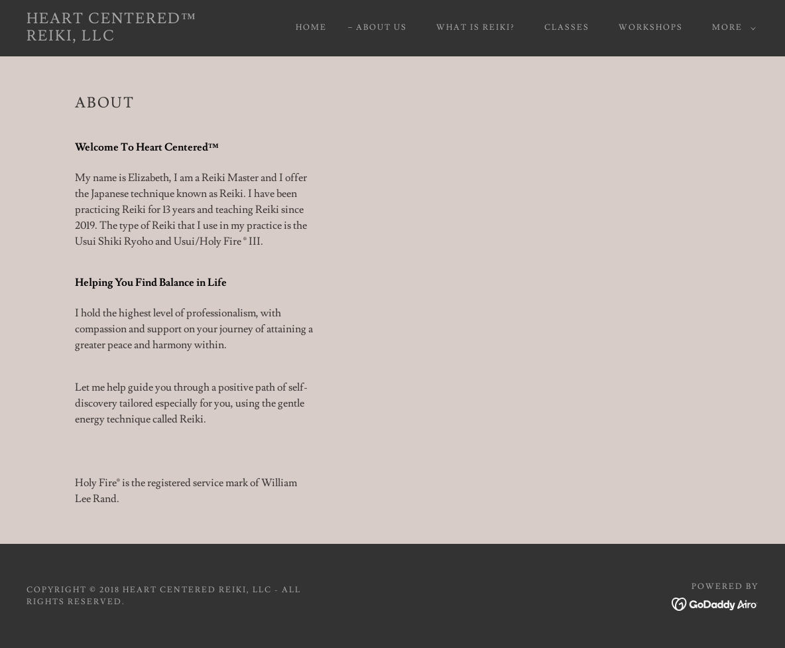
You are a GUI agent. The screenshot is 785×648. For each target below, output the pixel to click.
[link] (126, 37)
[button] (731, 28)
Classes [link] (566, 27)
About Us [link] (381, 27)
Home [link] (311, 27)
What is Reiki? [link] (475, 27)
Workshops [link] (651, 27)
